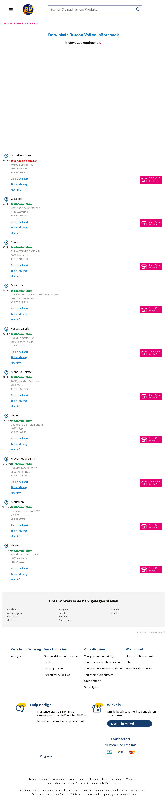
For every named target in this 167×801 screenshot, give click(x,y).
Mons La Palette (21, 372)
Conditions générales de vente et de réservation (66, 789)
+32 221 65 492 (19, 215)
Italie (81, 778)
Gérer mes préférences (44, 794)
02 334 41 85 (66, 711)
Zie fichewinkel (154, 180)
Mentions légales (28, 789)
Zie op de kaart (19, 178)
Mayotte (130, 778)
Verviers (16, 545)
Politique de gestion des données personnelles (119, 789)
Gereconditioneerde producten (62, 656)
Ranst (62, 613)
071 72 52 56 (18, 345)
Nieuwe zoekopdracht (81, 42)
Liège (14, 415)
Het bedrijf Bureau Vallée (141, 656)
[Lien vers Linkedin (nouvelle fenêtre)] (41, 764)
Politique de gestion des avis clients (117, 794)
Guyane (72, 778)
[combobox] (94, 9)
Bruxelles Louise (21, 155)
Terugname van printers (98, 674)
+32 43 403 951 (19, 432)
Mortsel (11, 620)
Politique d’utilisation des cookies (77, 794)
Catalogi (49, 662)
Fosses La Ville (20, 328)
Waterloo (17, 199)
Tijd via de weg (19, 184)
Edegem (63, 609)
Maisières (17, 285)
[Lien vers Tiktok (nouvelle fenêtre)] (72, 764)
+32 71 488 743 (19, 259)
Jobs (128, 662)
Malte (105, 778)
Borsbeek (12, 609)
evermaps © (158, 632)
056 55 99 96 (18, 518)
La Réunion (93, 778)
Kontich (115, 609)
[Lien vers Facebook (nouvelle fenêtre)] (21, 764)
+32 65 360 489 (19, 389)
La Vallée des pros (111, 783)
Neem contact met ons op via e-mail (60, 721)
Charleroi (16, 242)
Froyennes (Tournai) (24, 458)
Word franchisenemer (139, 668)
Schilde (114, 613)
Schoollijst (90, 687)
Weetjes (16, 656)
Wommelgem (14, 613)
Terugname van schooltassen (102, 662)
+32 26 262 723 (19, 172)
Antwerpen (65, 620)
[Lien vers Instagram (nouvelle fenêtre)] (51, 764)
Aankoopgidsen (53, 668)
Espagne (44, 778)
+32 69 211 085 (19, 475)
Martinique (117, 778)
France (32, 778)
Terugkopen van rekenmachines (103, 668)
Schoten (63, 616)
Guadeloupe (58, 778)
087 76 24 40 (18, 562)
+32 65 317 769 (19, 302)
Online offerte (92, 681)
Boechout (12, 616)
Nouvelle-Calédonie (56, 783)
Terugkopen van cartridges (100, 656)
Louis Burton (76, 783)
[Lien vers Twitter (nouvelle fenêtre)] (31, 764)
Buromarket (92, 783)
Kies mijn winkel (130, 724)
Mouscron (17, 502)
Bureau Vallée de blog (57, 674)
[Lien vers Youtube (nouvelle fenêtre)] (62, 764)
